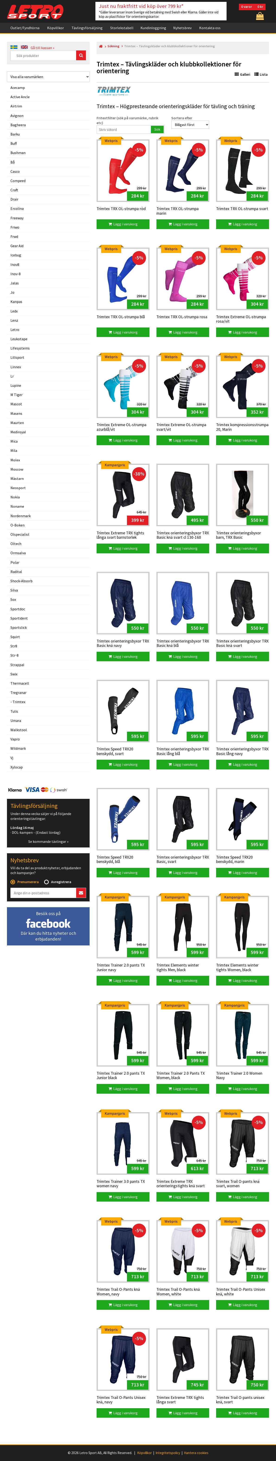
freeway (16, 218)
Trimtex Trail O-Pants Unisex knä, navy (121, 1399)
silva (14, 590)
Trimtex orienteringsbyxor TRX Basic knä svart (242, 643)
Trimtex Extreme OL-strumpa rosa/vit (241, 319)
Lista (261, 74)
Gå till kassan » (42, 47)
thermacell (19, 683)
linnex (15, 367)
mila (13, 450)
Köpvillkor (55, 27)
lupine (15, 385)
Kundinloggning (153, 27)
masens (16, 413)
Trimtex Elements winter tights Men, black (177, 967)
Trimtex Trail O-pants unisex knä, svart (240, 1399)
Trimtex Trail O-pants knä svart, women (238, 1183)
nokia (15, 497)
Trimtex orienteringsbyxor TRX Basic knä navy (123, 643)
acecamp (17, 87)
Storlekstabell (121, 27)
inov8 (14, 264)
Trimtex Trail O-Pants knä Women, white (178, 1291)
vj (11, 758)
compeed (18, 180)
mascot (16, 404)
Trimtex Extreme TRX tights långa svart (180, 1399)
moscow (16, 469)
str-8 (14, 655)
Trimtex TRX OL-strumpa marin (177, 211)
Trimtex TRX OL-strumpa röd (121, 209)
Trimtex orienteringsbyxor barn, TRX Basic (238, 535)
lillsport (17, 357)
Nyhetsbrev (182, 27)
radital (16, 571)
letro (14, 329)
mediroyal (18, 432)
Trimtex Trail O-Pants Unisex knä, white (240, 1291)
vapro (15, 739)
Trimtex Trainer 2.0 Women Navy (239, 1075)
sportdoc (17, 609)
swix (13, 674)
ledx (14, 311)
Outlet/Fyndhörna (24, 27)
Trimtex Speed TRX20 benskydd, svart (115, 751)
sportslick (18, 627)
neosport (18, 487)
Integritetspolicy (168, 1453)
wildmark (18, 748)
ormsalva (18, 553)
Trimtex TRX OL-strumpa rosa (181, 317)
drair (14, 199)
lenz (14, 320)
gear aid (16, 245)
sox (13, 599)
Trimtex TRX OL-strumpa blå (121, 317)
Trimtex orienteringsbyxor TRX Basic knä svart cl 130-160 (182, 535)
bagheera (18, 125)
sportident (19, 618)
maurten (17, 422)
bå (12, 162)
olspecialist (19, 534)
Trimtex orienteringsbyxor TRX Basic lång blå (182, 751)
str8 (13, 646)
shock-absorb (21, 581)
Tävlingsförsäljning (87, 27)
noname (17, 506)
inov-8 (15, 273)
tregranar (18, 692)
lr (12, 376)
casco (15, 171)
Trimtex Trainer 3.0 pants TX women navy (121, 1183)
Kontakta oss (210, 27)
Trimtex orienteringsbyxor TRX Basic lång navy (242, 751)
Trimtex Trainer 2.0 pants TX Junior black (121, 1075)
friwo (14, 227)
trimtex (19, 701)
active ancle (20, 96)
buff (13, 143)
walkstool (18, 729)
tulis (14, 711)
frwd (14, 236)
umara (15, 720)
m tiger (16, 394)
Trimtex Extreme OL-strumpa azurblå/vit (121, 427)
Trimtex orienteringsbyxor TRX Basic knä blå (182, 643)
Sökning (113, 46)
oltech (15, 543)
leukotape (18, 339)
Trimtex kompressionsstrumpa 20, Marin (242, 427)
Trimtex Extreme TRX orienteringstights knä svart (180, 1183)
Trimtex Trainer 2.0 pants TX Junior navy (121, 967)
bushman (18, 152)
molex (15, 460)
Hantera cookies (196, 1453)
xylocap (16, 767)
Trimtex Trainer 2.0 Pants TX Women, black (180, 1075)
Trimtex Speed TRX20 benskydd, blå (115, 859)
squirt (15, 636)
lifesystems (20, 348)
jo (12, 292)
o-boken (17, 525)
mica (14, 441)
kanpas (16, 301)
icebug (15, 255)
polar (14, 562)
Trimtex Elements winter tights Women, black (237, 967)
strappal (17, 664)
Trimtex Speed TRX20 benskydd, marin (234, 859)
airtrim (16, 106)
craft (14, 190)
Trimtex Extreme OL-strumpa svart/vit (181, 427)
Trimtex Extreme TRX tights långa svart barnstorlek (120, 535)
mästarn (17, 478)
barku (15, 134)
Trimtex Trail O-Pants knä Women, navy (118, 1291)
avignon (16, 115)
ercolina (17, 208)
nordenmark (20, 515)
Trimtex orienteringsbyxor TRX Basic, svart (182, 859)
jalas (14, 283)
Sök (157, 129)
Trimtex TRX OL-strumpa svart (242, 209)
